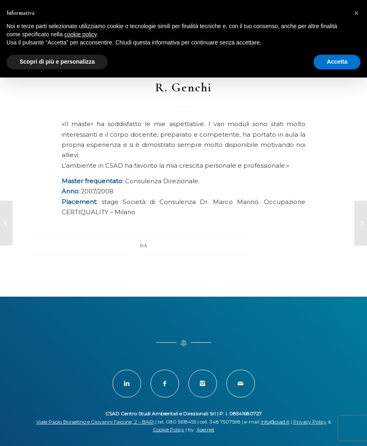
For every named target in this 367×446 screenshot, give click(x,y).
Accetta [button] (337, 61)
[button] (356, 13)
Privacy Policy (310, 422)
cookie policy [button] (80, 34)
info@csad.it (275, 422)
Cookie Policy (168, 429)
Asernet (205, 429)
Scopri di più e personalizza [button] (57, 61)
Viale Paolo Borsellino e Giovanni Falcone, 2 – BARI (95, 422)
